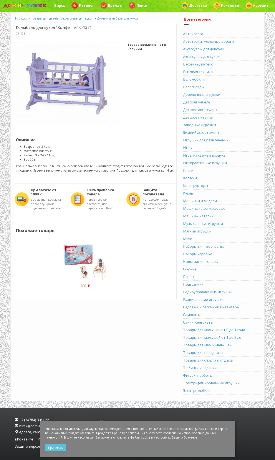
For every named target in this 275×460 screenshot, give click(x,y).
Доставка (194, 5)
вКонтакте (24, 439)
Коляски (190, 178)
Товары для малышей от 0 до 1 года (214, 329)
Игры (187, 147)
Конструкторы (195, 185)
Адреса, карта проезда (36, 432)
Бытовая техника (198, 71)
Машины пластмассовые (204, 208)
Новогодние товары (200, 261)
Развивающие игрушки (203, 299)
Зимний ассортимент (201, 132)
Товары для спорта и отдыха (208, 360)
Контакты (226, 5)
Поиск (138, 5)
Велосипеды (193, 87)
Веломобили (194, 79)
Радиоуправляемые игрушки (207, 292)
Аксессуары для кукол (77, 18)
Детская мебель (196, 102)
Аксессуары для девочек (203, 49)
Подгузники (193, 284)
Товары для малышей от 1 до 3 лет (213, 337)
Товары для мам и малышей (207, 345)
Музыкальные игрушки (203, 223)
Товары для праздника (203, 352)
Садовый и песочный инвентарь (211, 307)
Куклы (188, 193)
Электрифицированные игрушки (211, 383)
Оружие (189, 269)
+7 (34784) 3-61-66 (32, 419)
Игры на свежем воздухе (204, 155)
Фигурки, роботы (197, 375)
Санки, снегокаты (198, 322)
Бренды (111, 5)
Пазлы (188, 276)
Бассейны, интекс (198, 64)
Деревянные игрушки (201, 94)
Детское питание (198, 117)
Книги (188, 170)
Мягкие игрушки (197, 231)
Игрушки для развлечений (206, 140)
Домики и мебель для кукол (117, 18)
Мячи (187, 238)
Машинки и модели (200, 200)
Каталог (82, 5)
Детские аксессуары (200, 109)
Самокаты (191, 314)
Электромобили (196, 390)
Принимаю (55, 447)
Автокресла (193, 33)
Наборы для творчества (203, 246)
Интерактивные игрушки (205, 162)
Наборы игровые (197, 254)
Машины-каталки (198, 216)
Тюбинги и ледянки (200, 367)
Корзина (257, 5)
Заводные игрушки (199, 125)
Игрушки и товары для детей (36, 18)
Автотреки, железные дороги (208, 41)
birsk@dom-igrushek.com (38, 426)
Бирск (59, 5)
